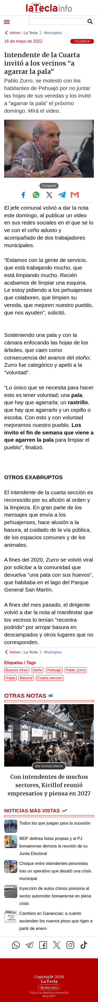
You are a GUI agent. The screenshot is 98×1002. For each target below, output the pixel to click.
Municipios (53, 33)
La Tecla (31, 33)
